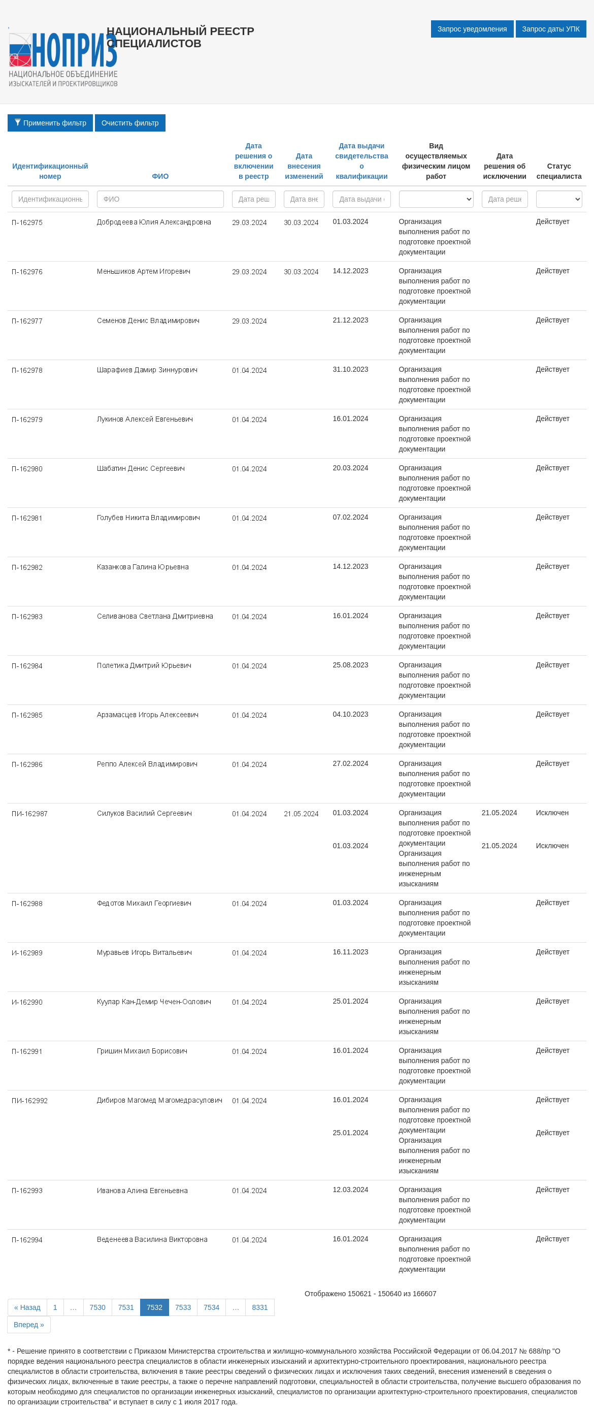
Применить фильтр (50, 123)
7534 (211, 1307)
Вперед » (29, 1325)
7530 (98, 1307)
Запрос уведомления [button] (472, 29)
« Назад (27, 1307)
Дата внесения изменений (304, 166)
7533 (183, 1307)
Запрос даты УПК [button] (551, 29)
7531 (126, 1307)
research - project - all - (436, 199)
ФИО (160, 176)
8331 (260, 1307)
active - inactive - (559, 199)
